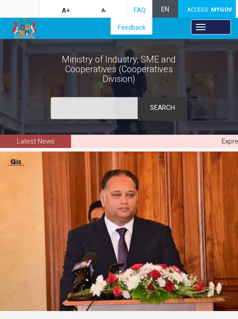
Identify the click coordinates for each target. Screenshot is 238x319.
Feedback (132, 27)
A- (103, 11)
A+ (66, 11)
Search (162, 108)
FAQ (140, 10)
